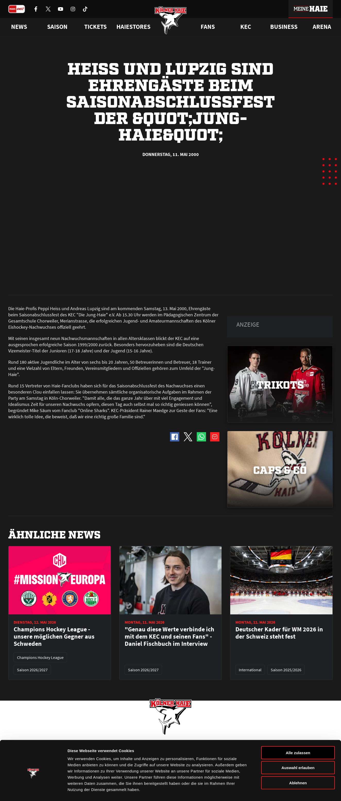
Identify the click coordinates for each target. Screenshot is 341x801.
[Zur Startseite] (171, 21)
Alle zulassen (298, 733)
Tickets (95, 27)
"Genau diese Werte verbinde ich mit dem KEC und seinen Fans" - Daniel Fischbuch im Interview (169, 523)
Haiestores (133, 27)
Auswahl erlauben (298, 748)
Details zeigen (274, 791)
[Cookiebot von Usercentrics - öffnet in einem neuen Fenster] (33, 791)
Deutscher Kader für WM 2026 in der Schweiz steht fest (279, 519)
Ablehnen (298, 763)
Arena (322, 27)
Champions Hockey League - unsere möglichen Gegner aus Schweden (54, 523)
